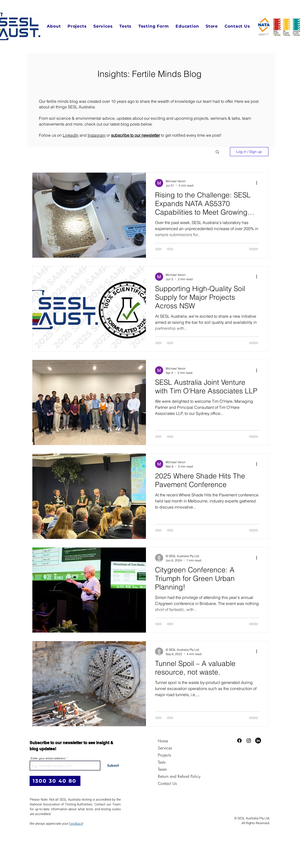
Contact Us (167, 783)
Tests (161, 762)
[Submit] (112, 765)
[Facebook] (239, 740)
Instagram (96, 135)
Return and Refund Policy (170, 776)
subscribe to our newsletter (135, 135)
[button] (54, 26)
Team (162, 769)
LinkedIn (70, 135)
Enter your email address (48, 758)
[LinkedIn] (258, 740)
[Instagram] (249, 740)
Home (163, 741)
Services (165, 748)
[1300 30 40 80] (55, 781)
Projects (164, 755)
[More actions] (258, 183)
